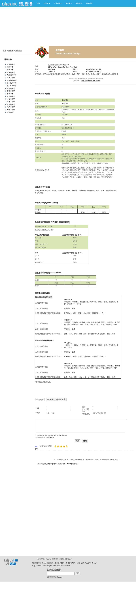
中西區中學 (11, 64)
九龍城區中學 (11, 75)
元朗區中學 (11, 110)
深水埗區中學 (11, 80)
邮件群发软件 (70, 563)
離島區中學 (11, 88)
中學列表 (18, 51)
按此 (49, 438)
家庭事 (10, 51)
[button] (47, 3)
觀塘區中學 (11, 78)
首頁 (38, 3)
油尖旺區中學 (11, 86)
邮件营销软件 (59, 563)
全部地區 (10, 112)
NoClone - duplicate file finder (60, 566)
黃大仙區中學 (11, 83)
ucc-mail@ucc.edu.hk (93, 69)
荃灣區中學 (11, 104)
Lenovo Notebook (42, 566)
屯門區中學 (11, 107)
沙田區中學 (11, 99)
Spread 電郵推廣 (47, 563)
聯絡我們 (89, 3)
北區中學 (10, 94)
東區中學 (10, 67)
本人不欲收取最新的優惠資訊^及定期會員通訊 (52, 435)
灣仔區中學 (11, 72)
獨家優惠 (79, 3)
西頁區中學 (11, 96)
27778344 (51, 69)
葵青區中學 (11, 91)
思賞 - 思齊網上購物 (84, 563)
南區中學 (10, 70)
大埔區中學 (11, 102)
